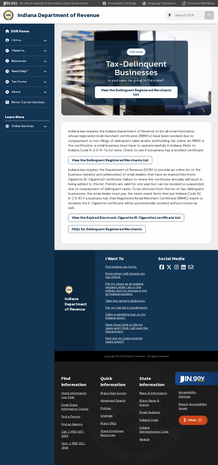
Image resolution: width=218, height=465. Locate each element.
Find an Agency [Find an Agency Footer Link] (72, 424)
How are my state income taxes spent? (123, 339)
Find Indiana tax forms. (121, 266)
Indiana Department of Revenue (58, 15)
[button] (119, 3)
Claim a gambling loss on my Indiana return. (125, 315)
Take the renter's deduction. (125, 300)
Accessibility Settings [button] (187, 394)
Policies (105, 408)
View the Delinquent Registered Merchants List (136, 92)
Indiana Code (148, 420)
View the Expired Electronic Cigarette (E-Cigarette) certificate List (126, 217)
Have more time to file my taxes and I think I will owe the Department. (126, 327)
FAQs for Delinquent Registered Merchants (107, 229)
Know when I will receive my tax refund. (125, 275)
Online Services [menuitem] (23, 125)
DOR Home (20, 31)
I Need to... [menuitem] (23, 49)
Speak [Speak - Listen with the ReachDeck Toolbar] (192, 420)
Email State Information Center (75, 407)
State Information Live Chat (74, 395)
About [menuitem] (23, 91)
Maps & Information (153, 393)
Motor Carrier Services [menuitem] (27, 102)
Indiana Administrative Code (154, 429)
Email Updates (149, 412)
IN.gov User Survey (113, 393)
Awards (144, 439)
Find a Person (70, 416)
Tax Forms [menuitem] (23, 80)
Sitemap (106, 416)
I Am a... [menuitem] (23, 39)
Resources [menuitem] (23, 60)
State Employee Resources (111, 433)
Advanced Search (113, 400)
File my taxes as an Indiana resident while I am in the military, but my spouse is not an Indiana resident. (126, 289)
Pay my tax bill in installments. (126, 307)
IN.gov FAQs (108, 423)
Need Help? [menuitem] (23, 70)
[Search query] (189, 15)
